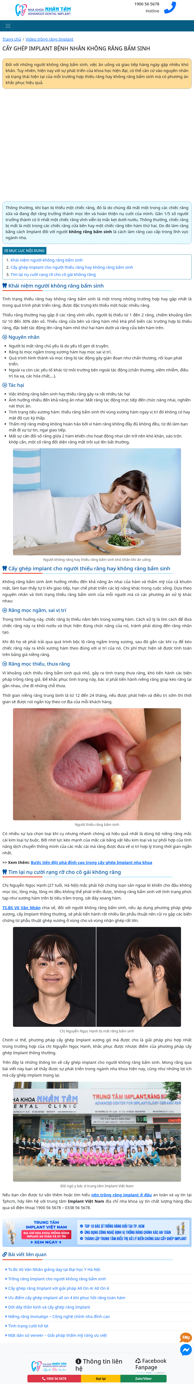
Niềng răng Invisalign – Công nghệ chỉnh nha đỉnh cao (59, 1316)
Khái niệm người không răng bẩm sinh (47, 260)
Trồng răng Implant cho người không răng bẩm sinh (57, 1279)
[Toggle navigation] (8, 26)
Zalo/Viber (143, 1378)
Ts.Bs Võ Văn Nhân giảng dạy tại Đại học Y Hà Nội (54, 1269)
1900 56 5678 (54, 1378)
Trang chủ (11, 39)
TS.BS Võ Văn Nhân (21, 907)
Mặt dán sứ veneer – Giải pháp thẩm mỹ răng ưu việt (57, 1335)
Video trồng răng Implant (49, 39)
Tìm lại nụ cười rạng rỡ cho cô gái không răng (53, 274)
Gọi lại (101, 1378)
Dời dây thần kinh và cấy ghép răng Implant (49, 1307)
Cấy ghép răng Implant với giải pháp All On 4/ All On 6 (58, 1288)
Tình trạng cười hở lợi (28, 1326)
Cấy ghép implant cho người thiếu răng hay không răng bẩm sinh (72, 267)
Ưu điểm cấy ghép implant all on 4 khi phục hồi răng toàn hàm (66, 1297)
